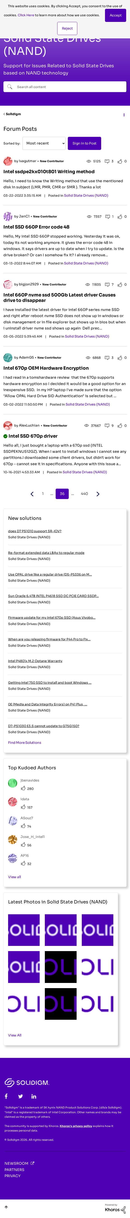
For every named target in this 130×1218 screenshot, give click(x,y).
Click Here (26, 15)
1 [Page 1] (43, 493)
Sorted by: (11, 143)
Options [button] (124, 114)
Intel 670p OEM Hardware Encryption (46, 368)
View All (14, 1035)
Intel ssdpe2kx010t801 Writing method (49, 172)
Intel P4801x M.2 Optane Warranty (35, 661)
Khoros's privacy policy (76, 1126)
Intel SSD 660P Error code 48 (36, 227)
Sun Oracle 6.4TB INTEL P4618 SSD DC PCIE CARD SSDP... (53, 596)
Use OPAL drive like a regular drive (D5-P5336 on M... (50, 574)
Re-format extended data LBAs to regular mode (46, 553)
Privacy (13, 1176)
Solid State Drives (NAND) (86, 195)
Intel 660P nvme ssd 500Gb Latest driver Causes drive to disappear (59, 297)
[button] (115, 15)
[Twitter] (20, 1096)
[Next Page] (97, 494)
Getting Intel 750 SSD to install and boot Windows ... (49, 683)
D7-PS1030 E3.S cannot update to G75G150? (43, 726)
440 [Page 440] (84, 493)
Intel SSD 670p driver (33, 436)
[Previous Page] (32, 494)
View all (14, 877)
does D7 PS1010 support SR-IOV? (35, 531)
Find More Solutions (24, 742)
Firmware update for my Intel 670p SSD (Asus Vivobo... (52, 618)
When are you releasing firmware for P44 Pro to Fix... (49, 639)
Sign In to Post (84, 143)
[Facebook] (6, 1096)
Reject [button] (67, 28)
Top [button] (6, 1207)
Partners (14, 1169)
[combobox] (65, 86)
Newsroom (16, 1163)
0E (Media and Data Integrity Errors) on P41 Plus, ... (47, 704)
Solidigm (13, 114)
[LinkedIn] (34, 1096)
